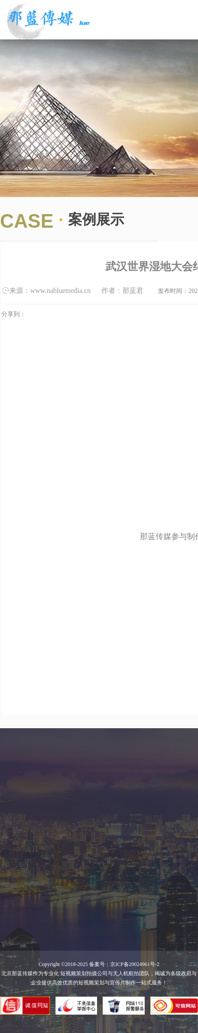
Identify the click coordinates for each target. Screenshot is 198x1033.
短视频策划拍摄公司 (83, 973)
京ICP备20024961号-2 (135, 964)
